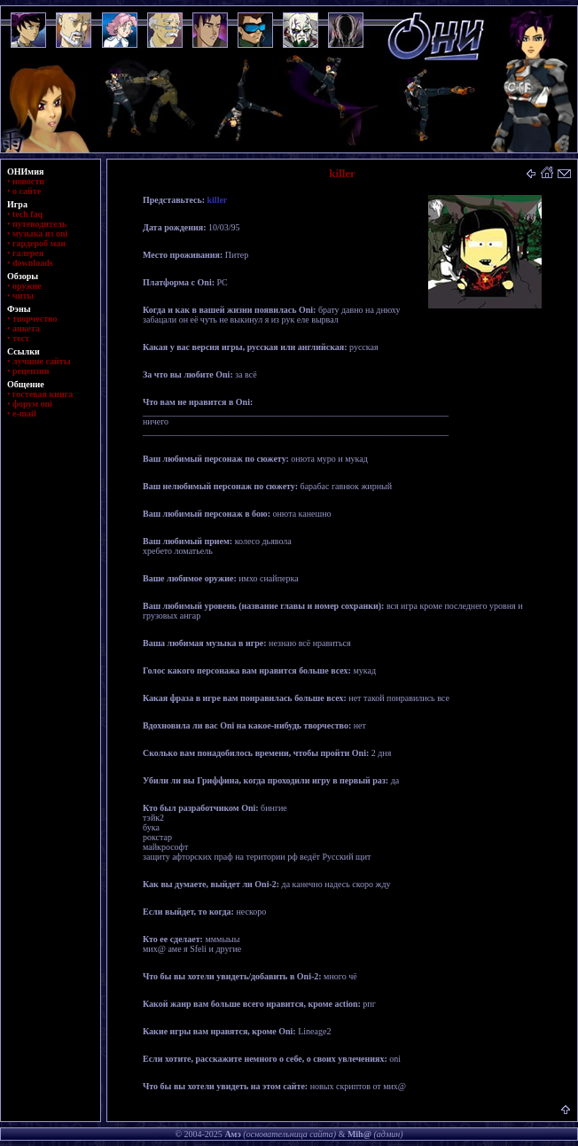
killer (217, 200)
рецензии (31, 371)
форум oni (32, 404)
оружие (27, 286)
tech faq (27, 214)
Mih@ (359, 1134)
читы (23, 295)
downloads (32, 263)
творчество (34, 319)
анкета (26, 328)
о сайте (26, 191)
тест (20, 338)
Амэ (232, 1134)
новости (28, 181)
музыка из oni (39, 233)
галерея (27, 253)
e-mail (24, 413)
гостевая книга (42, 394)
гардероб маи (39, 243)
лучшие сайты (41, 361)
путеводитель (39, 224)
